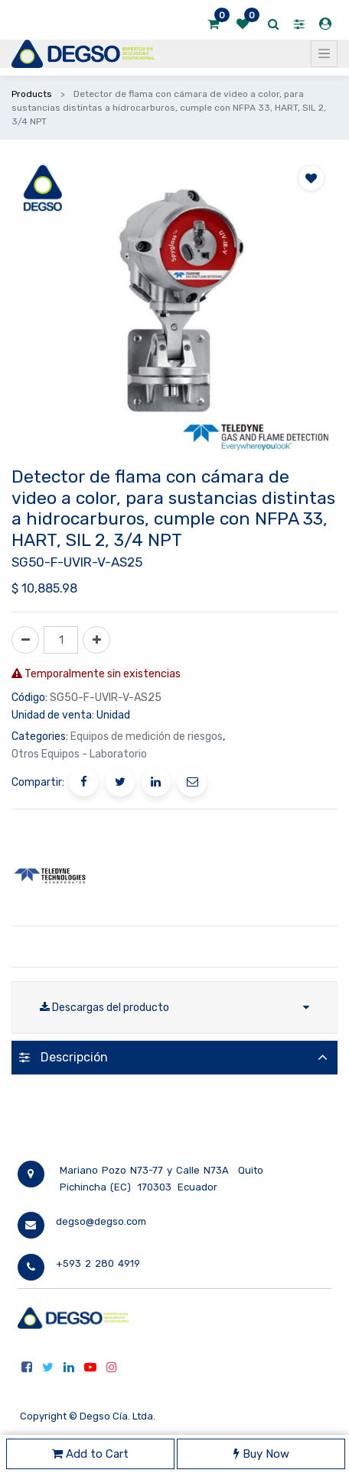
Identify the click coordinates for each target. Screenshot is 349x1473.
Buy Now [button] (261, 1454)
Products (31, 94)
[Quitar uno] (25, 640)
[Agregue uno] (96, 640)
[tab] (174, 1057)
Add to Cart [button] (90, 1454)
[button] (311, 178)
